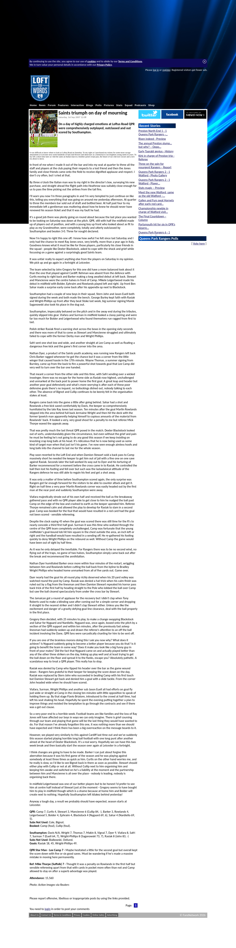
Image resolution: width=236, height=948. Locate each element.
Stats (119, 105)
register (166, 70)
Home (33, 105)
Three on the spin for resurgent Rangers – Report (154, 165)
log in (156, 70)
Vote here (199, 243)
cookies (91, 61)
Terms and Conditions (130, 61)
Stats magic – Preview (151, 188)
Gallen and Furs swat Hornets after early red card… (156, 202)
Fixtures (109, 105)
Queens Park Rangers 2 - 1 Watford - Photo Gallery (154, 173)
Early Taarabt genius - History (155, 151)
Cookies (86, 915)
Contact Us (46, 915)
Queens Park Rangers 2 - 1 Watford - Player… (154, 181)
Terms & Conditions (62, 915)
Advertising (112, 915)
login (48, 909)
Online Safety (98, 915)
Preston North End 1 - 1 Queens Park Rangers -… (153, 132)
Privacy (77, 915)
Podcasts (140, 105)
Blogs (89, 105)
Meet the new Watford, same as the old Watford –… (156, 194)
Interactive (77, 105)
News (42, 105)
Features (63, 105)
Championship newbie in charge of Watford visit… (153, 210)
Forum (52, 105)
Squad (129, 105)
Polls (98, 105)
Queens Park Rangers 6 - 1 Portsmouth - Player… (154, 234)
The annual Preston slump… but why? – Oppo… (155, 145)
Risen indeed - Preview (152, 139)
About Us (34, 915)
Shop (151, 105)
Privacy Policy (104, 64)
